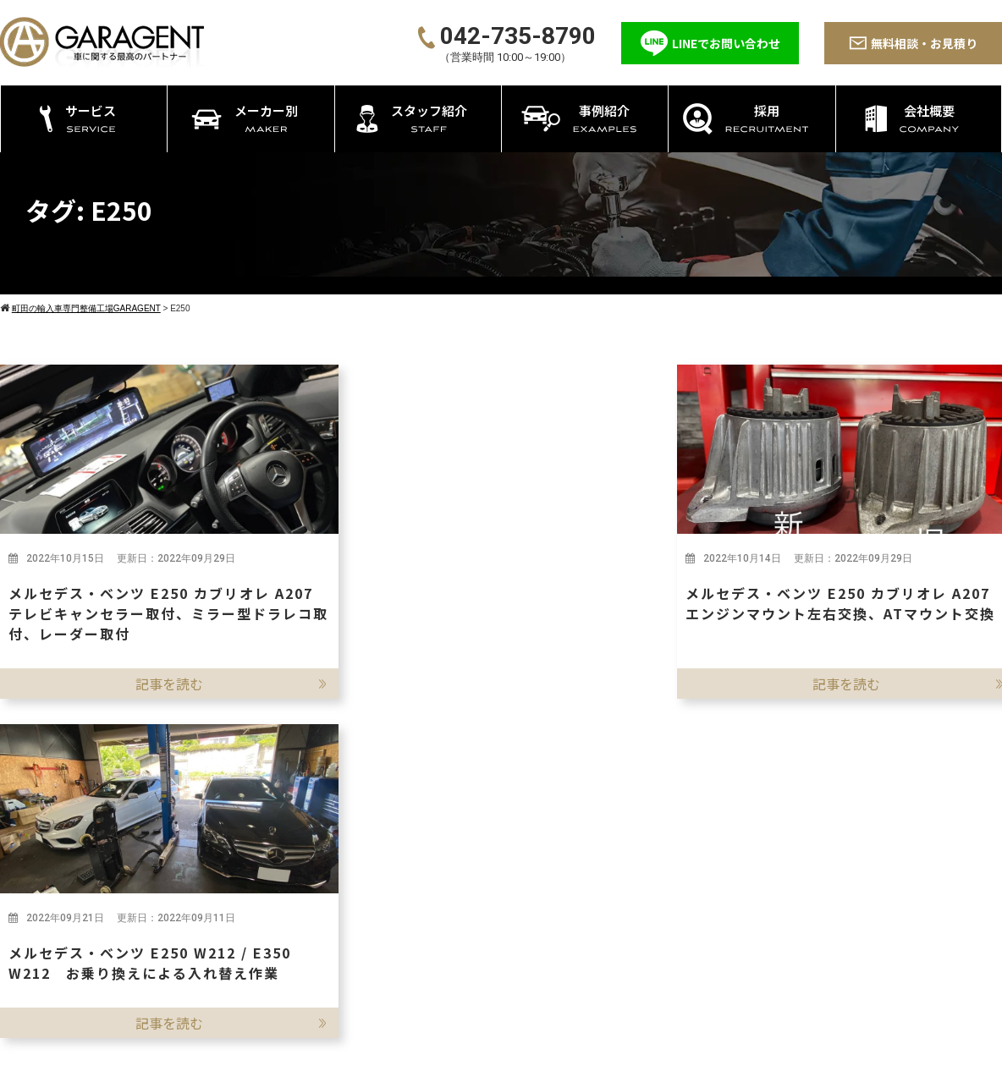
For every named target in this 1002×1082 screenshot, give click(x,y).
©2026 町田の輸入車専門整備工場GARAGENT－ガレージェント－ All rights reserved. (501, 1064)
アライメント (514, 964)
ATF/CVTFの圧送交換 (537, 1006)
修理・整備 (508, 900)
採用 (805, 909)
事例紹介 (817, 879)
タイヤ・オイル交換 (533, 942)
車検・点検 (508, 879)
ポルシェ (732, 921)
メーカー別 (722, 849)
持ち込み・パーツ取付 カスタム (566, 921)
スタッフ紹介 (830, 849)
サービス (485, 849)
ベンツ (726, 879)
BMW (722, 900)
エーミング (508, 985)
